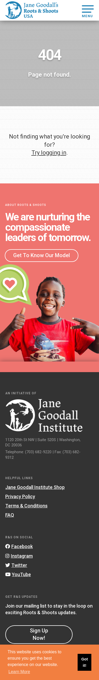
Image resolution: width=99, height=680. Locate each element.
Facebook (19, 546)
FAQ (9, 515)
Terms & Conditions (26, 505)
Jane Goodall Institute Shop (35, 487)
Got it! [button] (84, 662)
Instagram (19, 556)
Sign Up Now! (39, 634)
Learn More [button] (19, 671)
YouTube (18, 574)
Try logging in (48, 152)
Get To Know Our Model (41, 255)
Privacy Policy (20, 496)
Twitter (16, 565)
